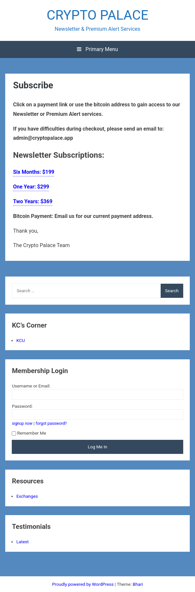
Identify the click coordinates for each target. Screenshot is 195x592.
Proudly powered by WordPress (83, 584)
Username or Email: (31, 385)
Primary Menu (97, 49)
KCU (20, 340)
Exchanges (27, 496)
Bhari (138, 584)
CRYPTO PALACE (97, 15)
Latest (22, 541)
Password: (22, 406)
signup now (22, 423)
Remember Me (29, 433)
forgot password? (51, 423)
